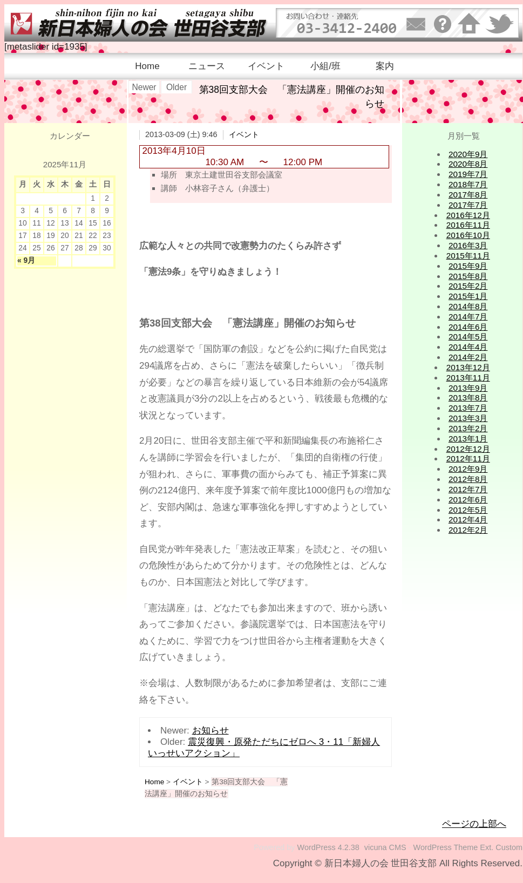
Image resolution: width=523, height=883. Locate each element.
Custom (508, 847)
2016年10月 (468, 235)
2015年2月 (468, 285)
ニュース (206, 66)
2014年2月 (468, 357)
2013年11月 (468, 377)
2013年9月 (468, 387)
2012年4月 (468, 519)
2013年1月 (468, 438)
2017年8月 (468, 194)
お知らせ (210, 730)
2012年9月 (468, 468)
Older (176, 87)
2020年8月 (468, 163)
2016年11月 (468, 224)
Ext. (486, 847)
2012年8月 (468, 479)
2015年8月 (468, 276)
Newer (144, 87)
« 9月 (26, 260)
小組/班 (325, 66)
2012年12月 (468, 448)
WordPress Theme (445, 847)
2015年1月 (468, 296)
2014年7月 (468, 316)
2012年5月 (468, 509)
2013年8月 (468, 397)
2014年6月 (468, 326)
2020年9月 (468, 154)
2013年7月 (468, 407)
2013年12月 (468, 367)
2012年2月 (468, 529)
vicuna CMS (385, 847)
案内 (385, 66)
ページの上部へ (474, 824)
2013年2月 (468, 428)
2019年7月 (468, 174)
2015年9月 (468, 265)
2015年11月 (468, 255)
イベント (266, 66)
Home (147, 66)
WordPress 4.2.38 (328, 847)
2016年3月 (468, 245)
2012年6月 (468, 499)
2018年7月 (468, 184)
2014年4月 (468, 346)
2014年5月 (468, 336)
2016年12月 (468, 215)
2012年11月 (468, 458)
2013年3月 (468, 418)
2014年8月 (468, 306)
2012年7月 (468, 489)
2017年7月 (468, 204)
